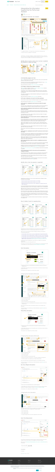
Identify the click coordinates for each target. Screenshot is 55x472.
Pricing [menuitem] (29, 462)
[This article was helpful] (29, 446)
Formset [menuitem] (19, 463)
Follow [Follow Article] (47, 8)
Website (43, 1)
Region (23, 88)
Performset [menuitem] (19, 461)
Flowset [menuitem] (19, 462)
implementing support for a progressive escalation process (39, 238)
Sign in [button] (47, 1)
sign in (23, 453)
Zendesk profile (37, 146)
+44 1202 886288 (10, 462)
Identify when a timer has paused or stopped (28, 147)
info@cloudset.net (10, 461)
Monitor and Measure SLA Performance (39, 244)
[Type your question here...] (41, 5)
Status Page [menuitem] (39, 462)
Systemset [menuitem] (19, 464)
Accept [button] (37, 470)
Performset (11, 4)
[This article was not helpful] (31, 446)
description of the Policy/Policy (35, 84)
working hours (36, 88)
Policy (23, 79)
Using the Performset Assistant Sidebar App (20, 4)
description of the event (34, 101)
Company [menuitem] (29, 461)
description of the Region (34, 96)
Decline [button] (40, 470)
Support (8, 4)
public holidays (41, 88)
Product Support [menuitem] (40, 461)
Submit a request (38, 1)
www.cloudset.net (10, 463)
